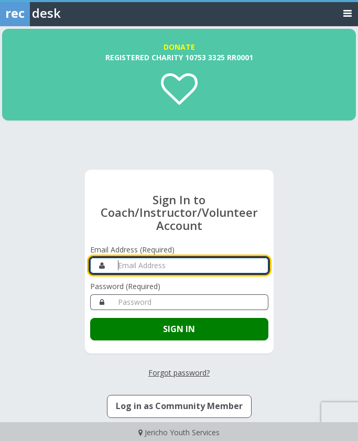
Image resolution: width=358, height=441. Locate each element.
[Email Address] (191, 265)
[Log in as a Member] (179, 406)
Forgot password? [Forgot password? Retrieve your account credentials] (179, 373)
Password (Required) (125, 286)
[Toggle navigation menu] (347, 13)
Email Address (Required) (132, 250)
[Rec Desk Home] (57, 13)
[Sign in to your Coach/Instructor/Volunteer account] (179, 329)
